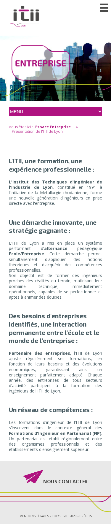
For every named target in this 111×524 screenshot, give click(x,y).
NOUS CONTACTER (65, 481)
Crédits (85, 516)
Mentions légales (34, 516)
